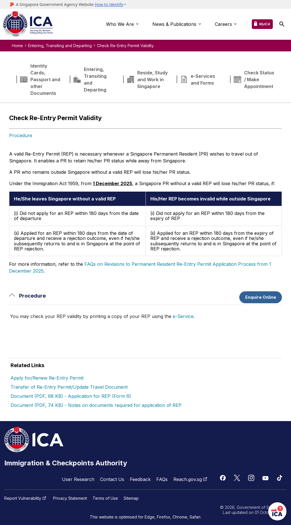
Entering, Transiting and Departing (60, 45)
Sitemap (131, 498)
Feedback (140, 479)
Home (17, 45)
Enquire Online (260, 297)
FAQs (162, 479)
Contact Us (112, 479)
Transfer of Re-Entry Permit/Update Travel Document (69, 387)
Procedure (20, 135)
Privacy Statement (70, 498)
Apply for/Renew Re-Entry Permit (47, 378)
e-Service (183, 316)
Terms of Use (105, 498)
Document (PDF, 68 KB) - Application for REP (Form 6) (71, 396)
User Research (78, 479)
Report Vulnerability (25, 498)
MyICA (264, 24)
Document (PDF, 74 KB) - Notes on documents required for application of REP (96, 405)
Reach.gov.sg (191, 479)
